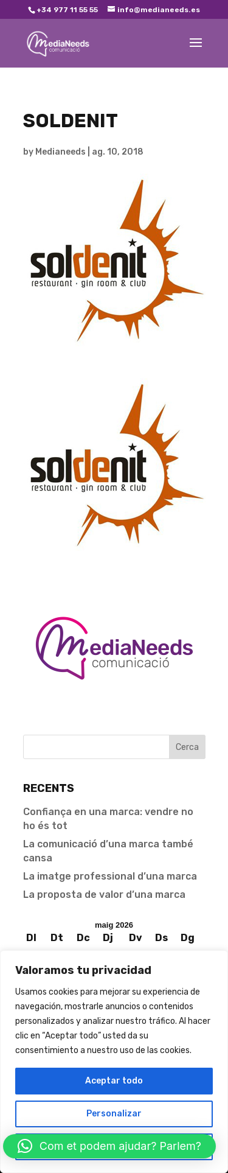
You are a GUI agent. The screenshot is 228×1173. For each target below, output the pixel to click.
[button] (109, 1146)
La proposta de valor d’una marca (104, 894)
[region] (114, 1061)
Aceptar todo (114, 1081)
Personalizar (114, 1113)
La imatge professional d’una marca (110, 876)
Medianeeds (60, 152)
